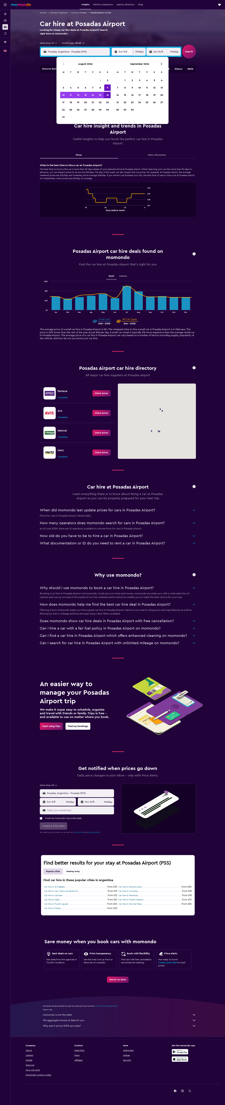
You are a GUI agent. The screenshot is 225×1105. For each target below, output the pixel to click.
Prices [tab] (79, 155)
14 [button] (93, 95)
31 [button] (63, 117)
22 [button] (100, 102)
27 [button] (85, 110)
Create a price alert (167, 963)
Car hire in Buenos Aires (130, 887)
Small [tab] (111, 276)
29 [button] (100, 110)
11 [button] (71, 95)
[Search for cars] (5, 27)
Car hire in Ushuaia (53, 895)
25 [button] (70, 110)
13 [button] (85, 95)
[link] (101, 393)
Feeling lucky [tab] (73, 871)
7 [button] (92, 87)
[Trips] (5, 42)
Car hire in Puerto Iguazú (56, 904)
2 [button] (107, 80)
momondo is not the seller (119, 1015)
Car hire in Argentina (58, 13)
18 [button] (71, 102)
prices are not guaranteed (106, 1006)
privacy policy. (94, 832)
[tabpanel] (118, 193)
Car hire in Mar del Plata (129, 904)
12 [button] (78, 95)
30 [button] (107, 110)
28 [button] (92, 110)
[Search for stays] (5, 20)
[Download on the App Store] (180, 1059)
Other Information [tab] (157, 155)
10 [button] (63, 95)
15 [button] (100, 95)
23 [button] (107, 102)
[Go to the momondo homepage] (21, 4)
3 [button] (63, 87)
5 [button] (78, 87)
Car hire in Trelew (52, 908)
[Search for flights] (5, 14)
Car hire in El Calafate (54, 887)
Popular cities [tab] (53, 871)
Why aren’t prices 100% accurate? (119, 1026)
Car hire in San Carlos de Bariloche (61, 891)
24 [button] (63, 110)
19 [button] (78, 102)
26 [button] (78, 110)
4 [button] (70, 87)
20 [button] (85, 102)
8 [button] (100, 87)
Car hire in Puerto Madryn (131, 900)
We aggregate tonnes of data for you (119, 1020)
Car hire (43, 13)
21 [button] (93, 102)
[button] (5, 4)
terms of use (79, 832)
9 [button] (107, 87)
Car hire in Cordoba (128, 891)
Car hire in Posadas (79, 13)
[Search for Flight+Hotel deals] (5, 33)
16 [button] (107, 95)
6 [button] (85, 87)
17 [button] (63, 102)
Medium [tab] (123, 276)
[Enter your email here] (80, 810)
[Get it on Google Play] (180, 1051)
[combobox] (48, 43)
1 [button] (100, 80)
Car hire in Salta (51, 900)
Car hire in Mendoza (128, 895)
